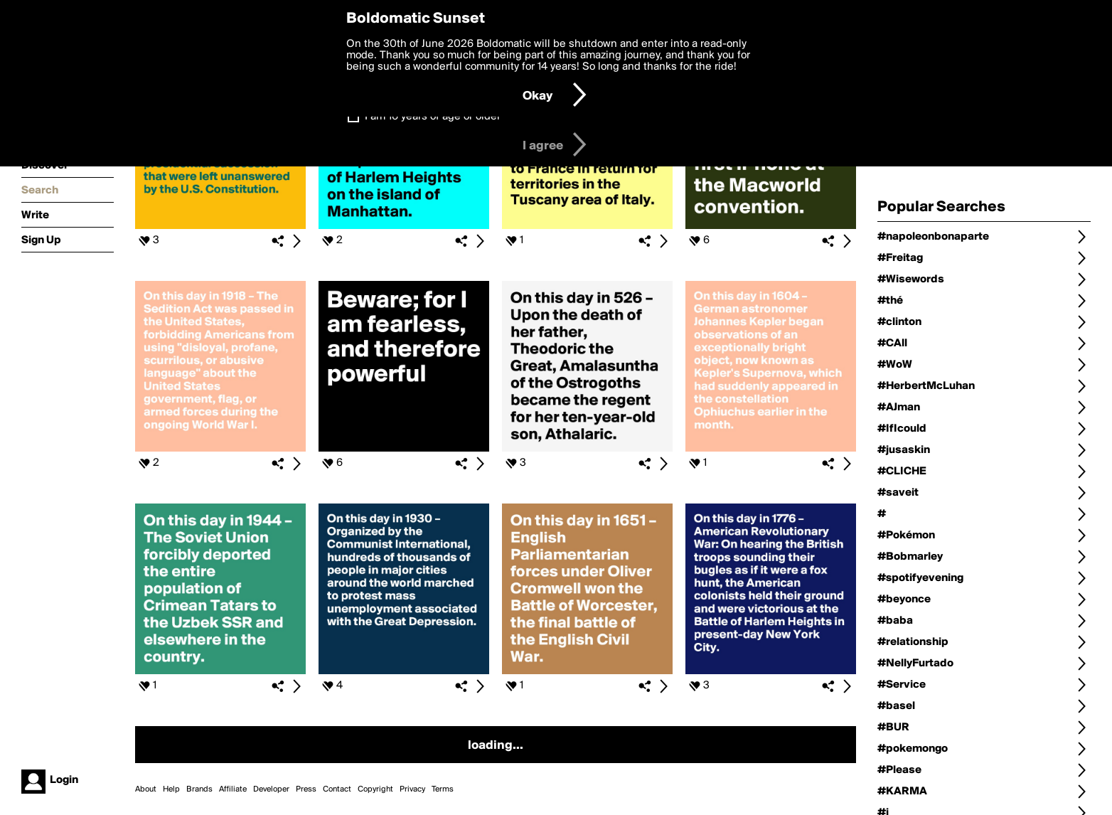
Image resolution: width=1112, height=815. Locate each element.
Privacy (412, 789)
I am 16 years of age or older (433, 116)
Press (306, 789)
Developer (271, 789)
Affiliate (233, 789)
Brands (199, 789)
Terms (443, 789)
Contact (337, 789)
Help (171, 789)
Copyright (375, 789)
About (145, 789)
